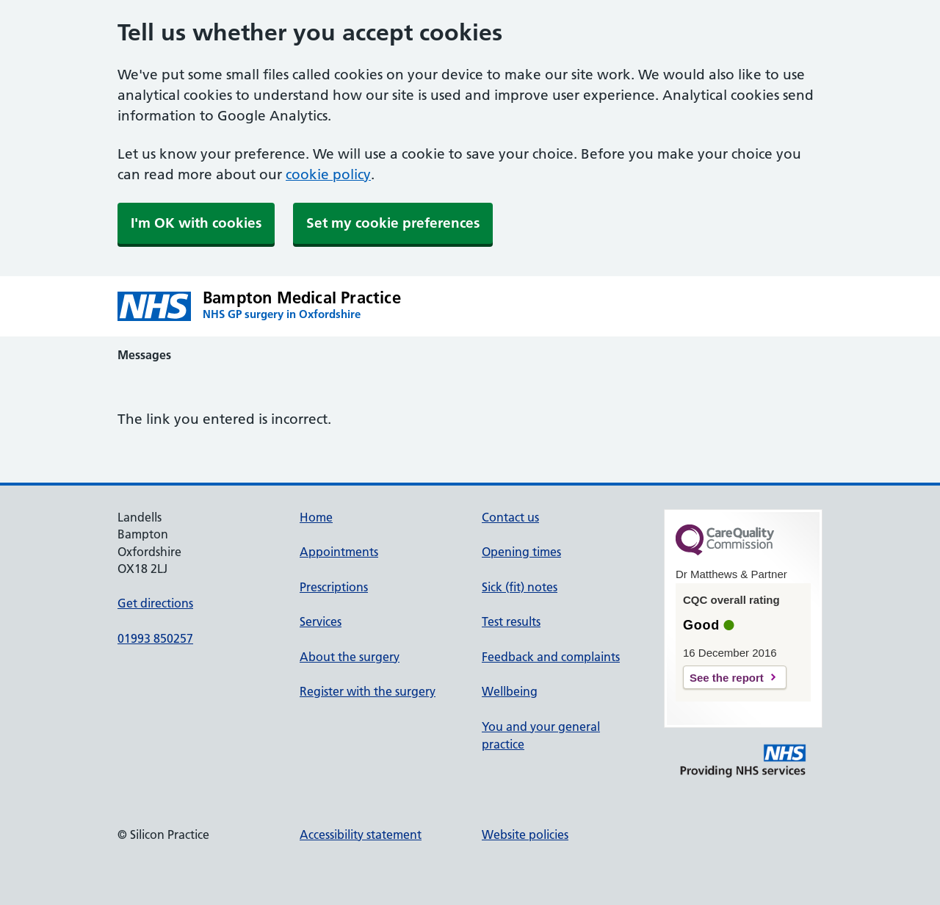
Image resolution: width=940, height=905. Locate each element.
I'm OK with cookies (196, 222)
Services (320, 621)
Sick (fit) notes (519, 587)
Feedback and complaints (551, 656)
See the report (727, 677)
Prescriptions (334, 587)
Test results (511, 621)
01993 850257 (155, 638)
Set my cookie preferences (393, 222)
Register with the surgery (367, 691)
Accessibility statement (361, 834)
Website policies (525, 834)
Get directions (155, 603)
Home (316, 517)
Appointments (339, 551)
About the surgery (350, 656)
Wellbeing (510, 691)
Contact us (510, 517)
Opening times (521, 551)
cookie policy (328, 174)
